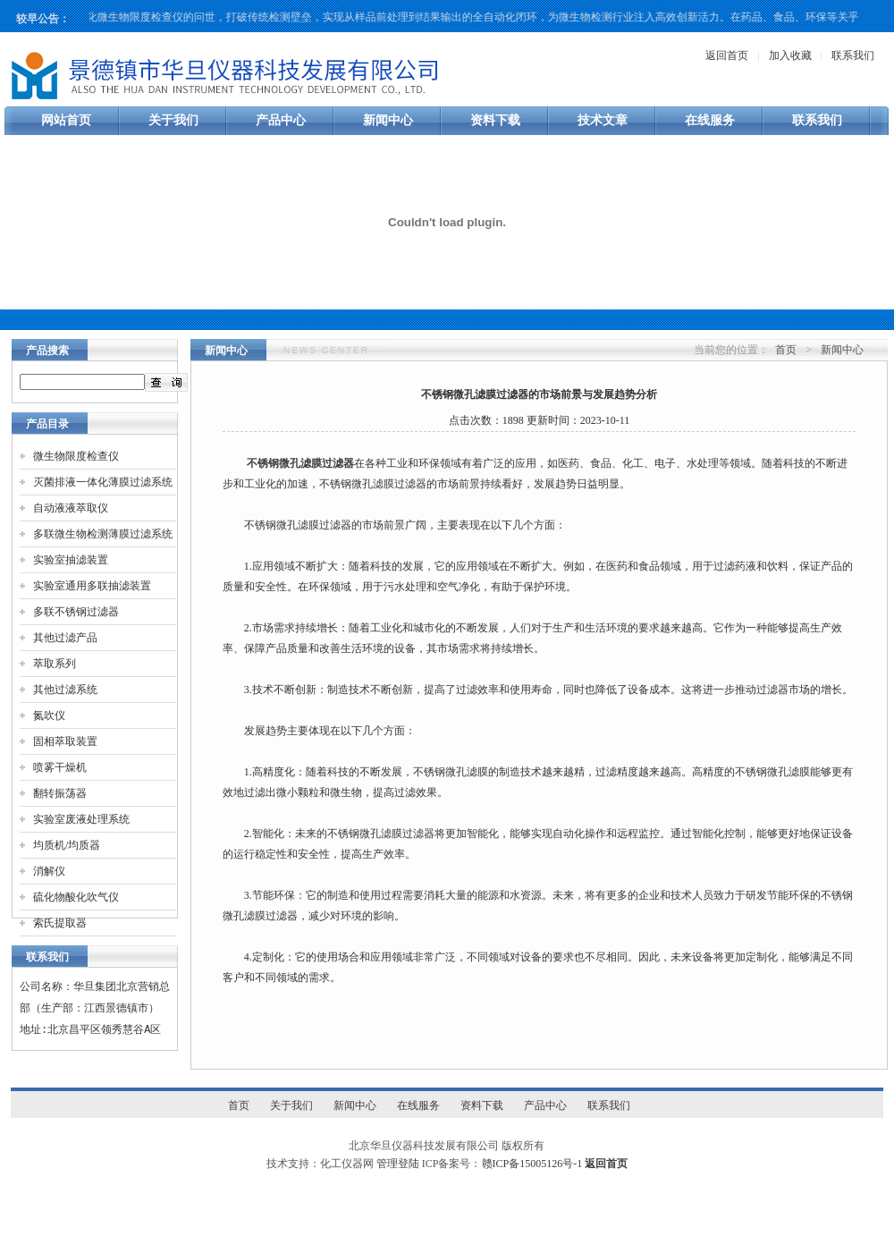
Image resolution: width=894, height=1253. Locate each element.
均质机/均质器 (66, 845)
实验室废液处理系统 (81, 819)
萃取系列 (54, 663)
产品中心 (281, 120)
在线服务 (710, 120)
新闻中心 (388, 120)
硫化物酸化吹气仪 (76, 897)
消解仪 (49, 871)
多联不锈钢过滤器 (76, 611)
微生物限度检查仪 (76, 456)
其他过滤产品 (65, 637)
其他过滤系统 (65, 689)
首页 (786, 349)
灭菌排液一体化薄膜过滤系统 (103, 482)
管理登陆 (397, 1163)
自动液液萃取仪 (70, 508)
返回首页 (726, 55)
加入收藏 (790, 55)
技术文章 (603, 120)
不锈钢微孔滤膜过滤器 (300, 463)
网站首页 (66, 120)
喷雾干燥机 (60, 767)
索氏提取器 (60, 923)
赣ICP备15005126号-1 (532, 1163)
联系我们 (852, 55)
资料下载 (495, 120)
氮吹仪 (49, 715)
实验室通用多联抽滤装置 (92, 586)
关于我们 (173, 120)
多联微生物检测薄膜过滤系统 (103, 534)
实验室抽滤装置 (70, 560)
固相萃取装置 (65, 741)
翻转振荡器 (60, 793)
